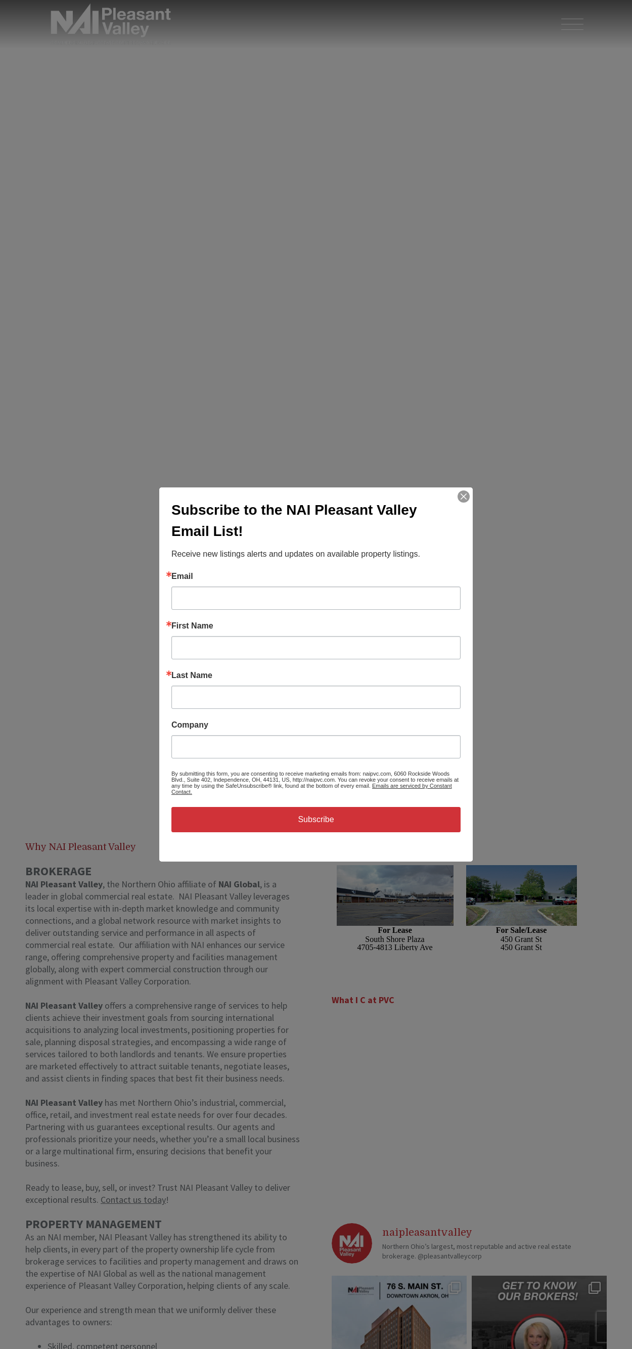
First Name (192, 626)
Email (182, 576)
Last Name (191, 675)
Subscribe (316, 819)
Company (189, 725)
